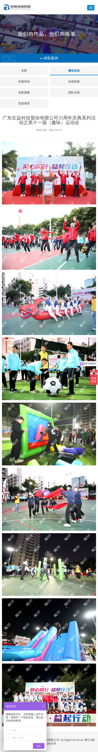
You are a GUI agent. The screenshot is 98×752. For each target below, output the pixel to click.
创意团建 (24, 92)
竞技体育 (24, 103)
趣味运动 (74, 70)
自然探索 (74, 81)
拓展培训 (24, 81)
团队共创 (74, 92)
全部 (24, 70)
